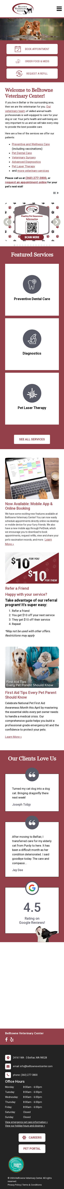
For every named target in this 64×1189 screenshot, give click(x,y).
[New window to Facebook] (7, 1040)
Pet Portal (32, 1148)
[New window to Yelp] (12, 1040)
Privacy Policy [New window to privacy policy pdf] (14, 1184)
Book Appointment (32, 49)
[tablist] (32, 245)
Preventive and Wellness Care (31, 144)
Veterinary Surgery (24, 157)
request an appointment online (26, 182)
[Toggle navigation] (59, 9)
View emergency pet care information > (26, 1122)
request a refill (32, 74)
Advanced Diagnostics (26, 162)
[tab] (14, 245)
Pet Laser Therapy (23, 166)
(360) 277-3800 (35, 178)
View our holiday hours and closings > (25, 1125)
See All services (32, 439)
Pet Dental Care (22, 153)
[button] (54, 193)
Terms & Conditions (32, 1184)
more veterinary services (33, 170)
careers (32, 1137)
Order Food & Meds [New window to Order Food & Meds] (32, 61)
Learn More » (13, 737)
